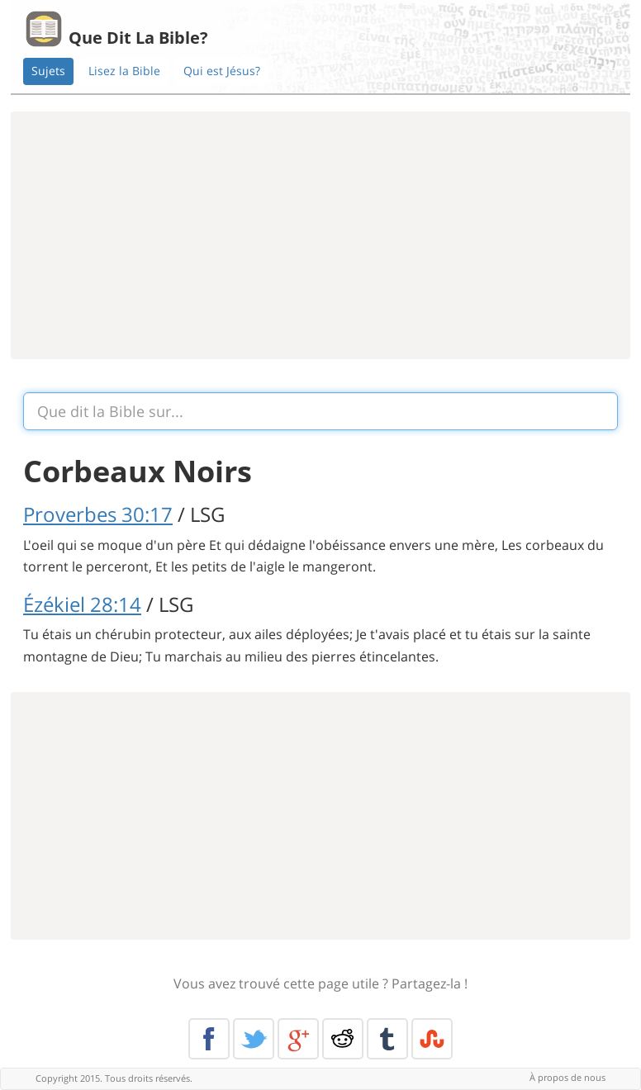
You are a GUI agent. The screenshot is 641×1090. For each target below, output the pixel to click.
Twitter (253, 1038)
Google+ (298, 1038)
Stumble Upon (432, 1038)
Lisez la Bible (124, 70)
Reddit (342, 1038)
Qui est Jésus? (221, 70)
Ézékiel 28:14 (82, 604)
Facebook (209, 1038)
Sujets (48, 70)
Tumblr (387, 1038)
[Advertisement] (320, 235)
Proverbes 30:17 (98, 514)
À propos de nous (567, 1077)
